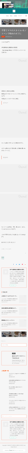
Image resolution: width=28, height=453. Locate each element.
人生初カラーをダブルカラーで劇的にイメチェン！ (13, 296)
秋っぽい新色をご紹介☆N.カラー (15, 387)
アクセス (20, 15)
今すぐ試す (18, 6)
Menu (11, 15)
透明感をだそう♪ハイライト (8, 320)
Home (7, 15)
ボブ (3, 36)
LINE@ (15, 15)
